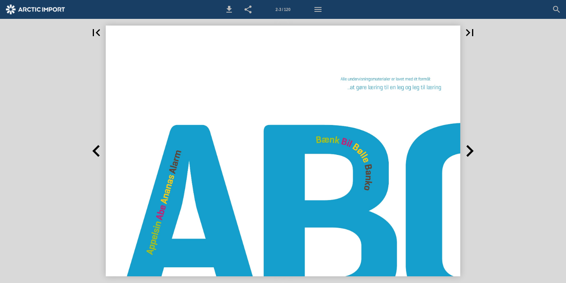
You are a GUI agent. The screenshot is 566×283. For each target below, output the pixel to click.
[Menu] (318, 9)
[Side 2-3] (283, 9)
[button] (229, 9)
